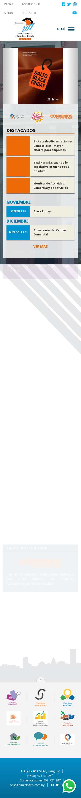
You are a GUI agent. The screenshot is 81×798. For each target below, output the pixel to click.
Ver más (40, 246)
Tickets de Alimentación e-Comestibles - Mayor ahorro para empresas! (52, 145)
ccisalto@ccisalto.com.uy (27, 785)
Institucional (31, 4)
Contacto (29, 13)
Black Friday (42, 211)
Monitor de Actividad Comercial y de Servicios (50, 185)
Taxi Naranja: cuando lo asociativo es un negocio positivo (51, 167)
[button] (8, 76)
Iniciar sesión (8, 8)
